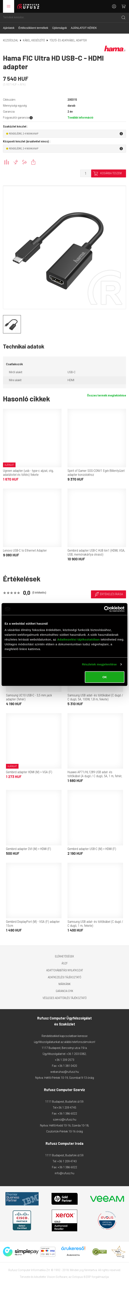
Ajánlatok (9, 27)
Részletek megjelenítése (99, 664)
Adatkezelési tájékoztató (64, 977)
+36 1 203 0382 (76, 1053)
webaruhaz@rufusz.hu (64, 1071)
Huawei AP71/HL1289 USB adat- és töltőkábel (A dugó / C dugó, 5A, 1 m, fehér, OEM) (94, 776)
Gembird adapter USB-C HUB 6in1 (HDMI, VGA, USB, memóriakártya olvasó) (96, 552)
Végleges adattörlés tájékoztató (65, 998)
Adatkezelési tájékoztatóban (78, 639)
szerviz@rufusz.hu (64, 1119)
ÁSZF (65, 963)
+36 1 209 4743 (67, 1161)
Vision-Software (57, 1276)
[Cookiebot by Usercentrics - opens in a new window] (107, 609)
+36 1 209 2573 (64, 1059)
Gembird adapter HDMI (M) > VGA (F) (29, 772)
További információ (80, 117)
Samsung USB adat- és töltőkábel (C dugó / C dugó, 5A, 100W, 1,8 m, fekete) (95, 697)
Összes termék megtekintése (106, 395)
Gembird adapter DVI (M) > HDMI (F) (28, 849)
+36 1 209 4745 (66, 1107)
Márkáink (65, 984)
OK (104, 677)
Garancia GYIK (64, 991)
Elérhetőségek (64, 956)
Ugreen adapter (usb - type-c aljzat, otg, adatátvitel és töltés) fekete (28, 473)
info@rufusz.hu (64, 1173)
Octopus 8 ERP (81, 1276)
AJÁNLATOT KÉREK (84, 27)
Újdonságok (59, 27)
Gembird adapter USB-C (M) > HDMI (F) (91, 849)
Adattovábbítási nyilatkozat (64, 970)
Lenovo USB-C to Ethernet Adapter (25, 550)
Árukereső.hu (73, 1255)
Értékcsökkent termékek (33, 27)
